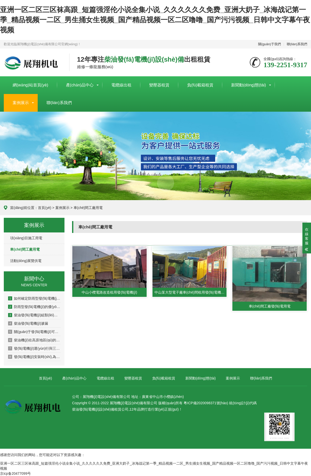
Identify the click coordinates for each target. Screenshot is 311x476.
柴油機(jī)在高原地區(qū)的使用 (34, 340)
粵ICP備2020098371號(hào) (206, 403)
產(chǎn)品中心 (80, 85)
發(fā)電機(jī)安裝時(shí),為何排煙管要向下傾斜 (34, 357)
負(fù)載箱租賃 (200, 85)
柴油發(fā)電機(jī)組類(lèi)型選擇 (34, 315)
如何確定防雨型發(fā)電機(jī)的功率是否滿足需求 (34, 298)
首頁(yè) (44, 208)
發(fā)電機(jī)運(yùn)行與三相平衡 (34, 348)
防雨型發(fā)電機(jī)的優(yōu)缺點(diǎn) (34, 307)
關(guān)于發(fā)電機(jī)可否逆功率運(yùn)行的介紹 (34, 332)
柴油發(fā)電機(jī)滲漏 (28, 323)
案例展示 (21, 103)
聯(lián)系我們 (297, 44)
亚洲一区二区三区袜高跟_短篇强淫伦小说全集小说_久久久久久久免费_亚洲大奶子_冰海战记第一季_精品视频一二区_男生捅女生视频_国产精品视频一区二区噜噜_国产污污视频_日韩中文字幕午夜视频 (155, 20)
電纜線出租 (121, 85)
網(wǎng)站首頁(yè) (30, 85)
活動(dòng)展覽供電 (25, 261)
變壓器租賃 (159, 85)
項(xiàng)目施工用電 (26, 238)
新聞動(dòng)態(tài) (248, 85)
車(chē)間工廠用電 (88, 208)
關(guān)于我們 (269, 44)
